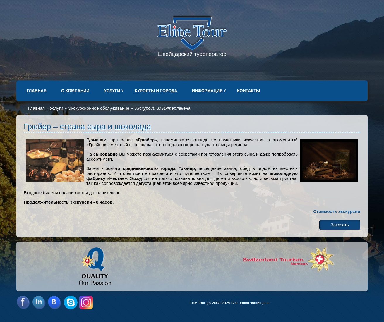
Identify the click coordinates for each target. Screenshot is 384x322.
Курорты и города (156, 90)
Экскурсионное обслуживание (99, 108)
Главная (37, 90)
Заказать (340, 224)
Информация (207, 90)
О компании (75, 90)
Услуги (112, 90)
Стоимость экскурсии (336, 211)
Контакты (248, 90)
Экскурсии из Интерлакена (162, 108)
